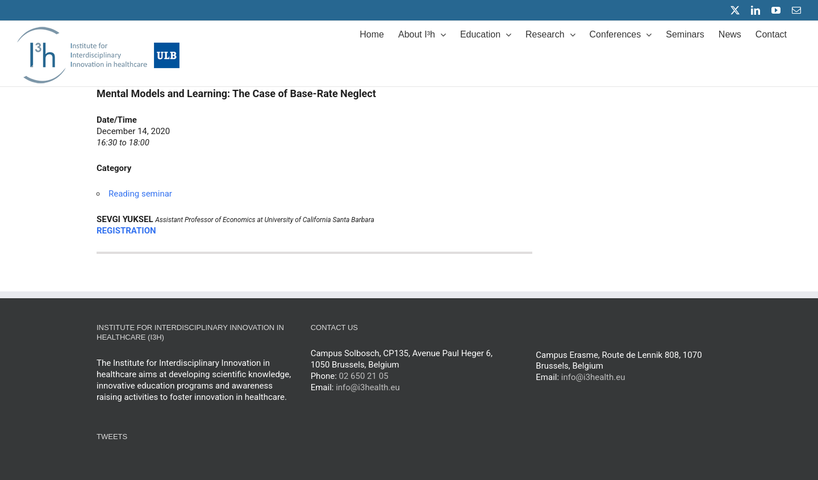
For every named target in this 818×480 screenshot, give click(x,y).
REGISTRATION (126, 231)
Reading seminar (140, 194)
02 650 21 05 (364, 376)
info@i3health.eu (368, 387)
